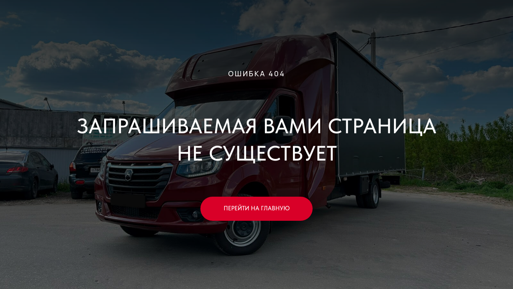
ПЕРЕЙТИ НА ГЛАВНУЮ (257, 208)
